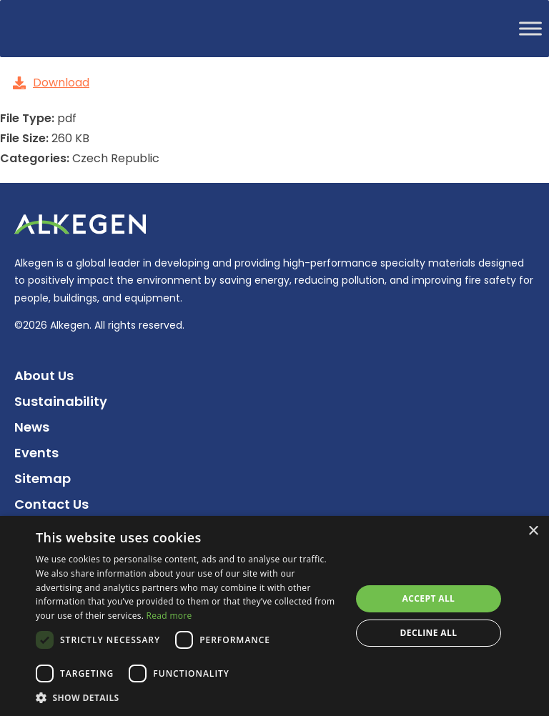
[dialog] (274, 616)
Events (36, 453)
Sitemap (42, 478)
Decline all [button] (429, 633)
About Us (44, 375)
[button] (189, 697)
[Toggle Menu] (530, 28)
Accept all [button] (428, 598)
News (31, 427)
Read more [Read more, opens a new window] (169, 616)
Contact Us (51, 504)
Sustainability (60, 401)
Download (51, 82)
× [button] (533, 531)
